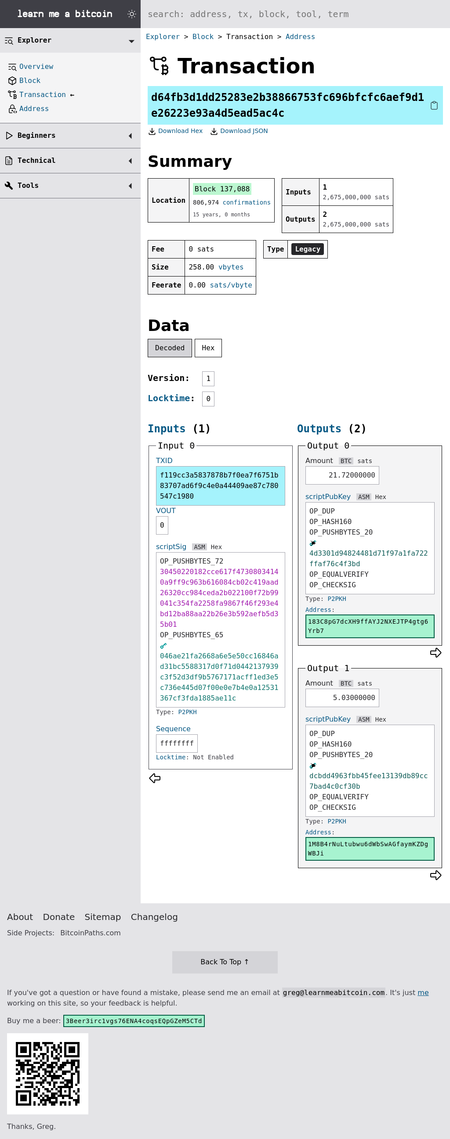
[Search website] (295, 14)
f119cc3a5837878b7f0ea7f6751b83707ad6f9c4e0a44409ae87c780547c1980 (219, 485)
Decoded (170, 348)
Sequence (173, 729)
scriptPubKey (328, 496)
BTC (346, 460)
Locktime (169, 398)
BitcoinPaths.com (90, 933)
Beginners (37, 135)
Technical (37, 160)
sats (364, 460)
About (20, 917)
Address (300, 36)
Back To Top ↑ (224, 962)
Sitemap (103, 917)
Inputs (167, 429)
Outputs (319, 429)
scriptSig (171, 547)
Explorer (163, 36)
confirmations (247, 202)
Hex (208, 348)
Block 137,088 (222, 189)
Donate (59, 917)
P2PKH (187, 711)
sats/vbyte (231, 285)
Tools (28, 185)
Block (203, 36)
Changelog (154, 917)
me (422, 992)
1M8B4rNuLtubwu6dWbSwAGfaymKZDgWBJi (368, 849)
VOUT (166, 511)
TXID (164, 460)
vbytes (231, 267)
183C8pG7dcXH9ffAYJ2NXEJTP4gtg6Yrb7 (368, 626)
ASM (199, 546)
